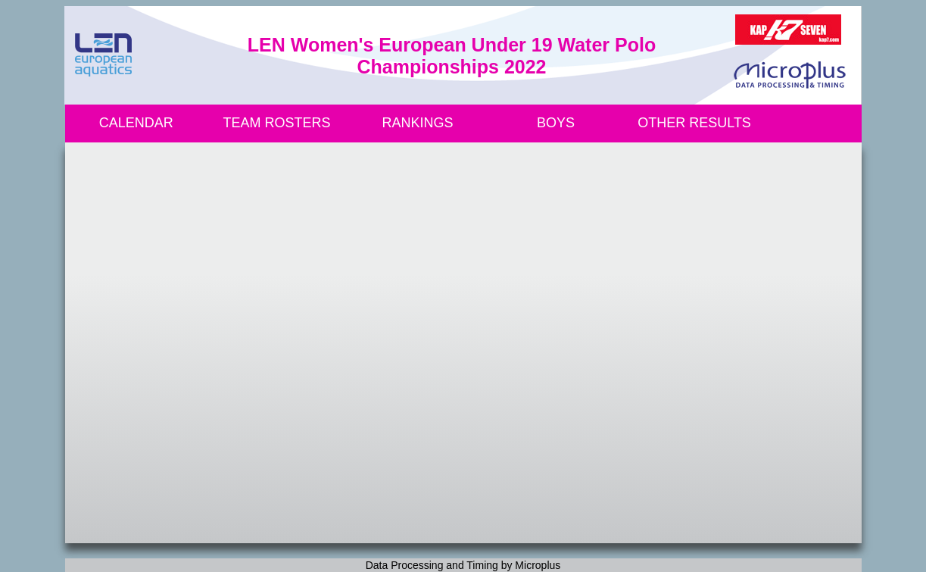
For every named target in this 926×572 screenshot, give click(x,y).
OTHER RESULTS (694, 122)
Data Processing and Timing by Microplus (463, 565)
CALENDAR (136, 122)
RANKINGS (418, 122)
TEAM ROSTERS (277, 122)
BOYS (555, 122)
